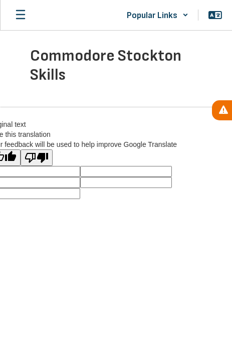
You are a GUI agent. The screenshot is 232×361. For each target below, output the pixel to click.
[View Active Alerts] (222, 110)
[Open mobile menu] (21, 15)
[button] (157, 15)
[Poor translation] (37, 157)
